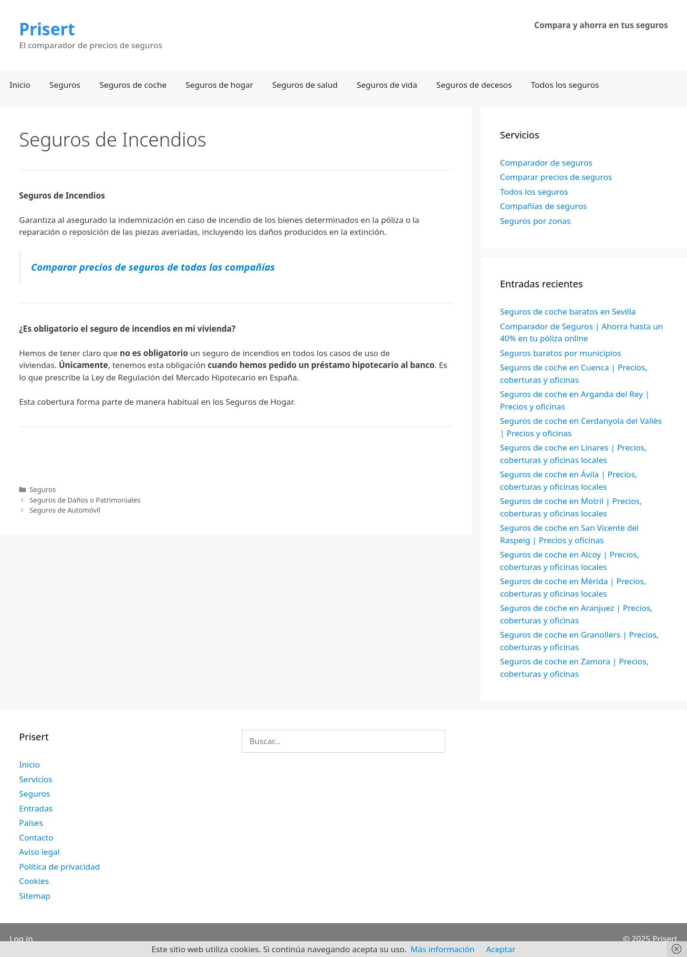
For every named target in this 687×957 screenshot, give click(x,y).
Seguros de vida (387, 84)
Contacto (36, 837)
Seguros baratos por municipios (560, 352)
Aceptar (501, 949)
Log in (21, 938)
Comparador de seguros (546, 162)
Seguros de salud (305, 84)
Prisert (47, 29)
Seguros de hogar (219, 84)
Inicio (20, 84)
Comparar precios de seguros (556, 176)
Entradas (35, 808)
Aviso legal (39, 851)
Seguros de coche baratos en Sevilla (568, 311)
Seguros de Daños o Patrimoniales (85, 500)
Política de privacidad (59, 866)
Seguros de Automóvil (65, 510)
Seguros (65, 84)
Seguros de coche (133, 84)
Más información (442, 949)
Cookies (34, 880)
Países (31, 822)
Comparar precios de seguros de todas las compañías (153, 266)
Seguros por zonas (535, 220)
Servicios (35, 779)
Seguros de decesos (474, 84)
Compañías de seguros (543, 205)
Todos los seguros (565, 84)
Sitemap (34, 895)
